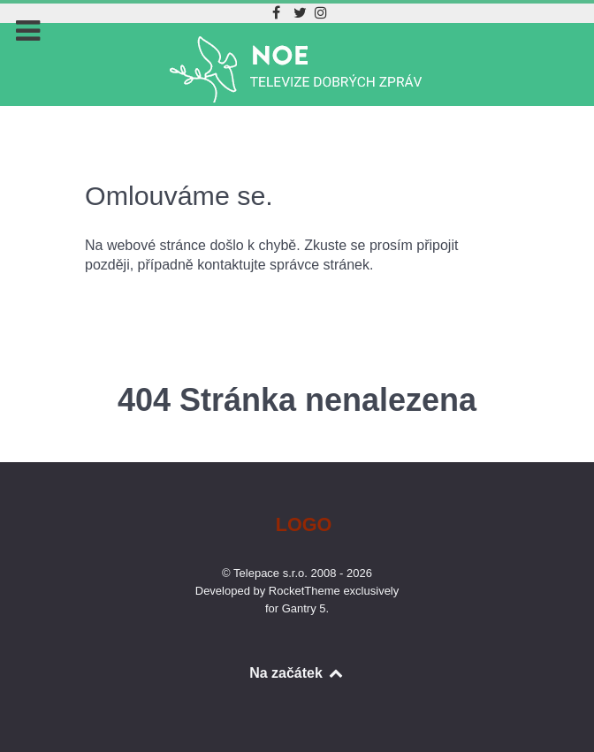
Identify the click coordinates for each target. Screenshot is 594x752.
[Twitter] (302, 13)
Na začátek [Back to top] (297, 672)
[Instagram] (321, 13)
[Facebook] (279, 13)
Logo (304, 524)
